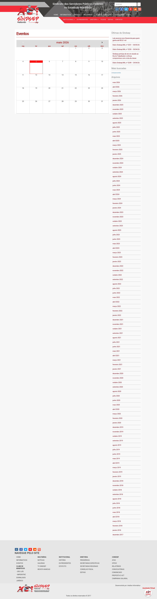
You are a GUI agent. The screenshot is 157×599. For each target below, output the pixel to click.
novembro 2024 (118, 163)
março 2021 (117, 360)
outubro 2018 (117, 490)
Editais (110, 19)
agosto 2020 (117, 391)
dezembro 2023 (118, 212)
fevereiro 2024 (117, 203)
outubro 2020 (117, 382)
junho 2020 (116, 400)
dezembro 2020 (118, 373)
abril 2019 (116, 463)
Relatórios (116, 566)
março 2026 (117, 91)
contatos (118, 19)
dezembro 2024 (118, 158)
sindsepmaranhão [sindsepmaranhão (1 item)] (116, 72)
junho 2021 (116, 346)
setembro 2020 (118, 387)
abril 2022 (116, 302)
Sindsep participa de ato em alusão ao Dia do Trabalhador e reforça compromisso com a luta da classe (126, 56)
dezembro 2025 (118, 105)
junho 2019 (116, 454)
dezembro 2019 (118, 427)
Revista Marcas (44, 569)
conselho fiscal (86, 569)
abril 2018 (116, 517)
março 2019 (117, 467)
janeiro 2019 (117, 476)
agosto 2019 (117, 445)
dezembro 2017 (118, 535)
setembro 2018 (118, 494)
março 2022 (117, 306)
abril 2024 (116, 194)
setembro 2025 (118, 118)
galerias (41, 563)
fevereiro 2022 (117, 311)
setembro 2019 (118, 441)
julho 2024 (116, 181)
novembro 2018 (118, 485)
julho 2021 (116, 342)
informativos (65, 15)
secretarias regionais (89, 566)
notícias (41, 560)
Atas (114, 560)
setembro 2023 (118, 226)
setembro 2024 (118, 172)
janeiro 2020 (117, 423)
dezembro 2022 (118, 266)
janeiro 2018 (117, 530)
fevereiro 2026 (117, 96)
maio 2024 (116, 190)
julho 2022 (116, 288)
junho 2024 (116, 185)
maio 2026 (116, 82)
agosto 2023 (117, 230)
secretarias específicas (89, 563)
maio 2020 (116, 405)
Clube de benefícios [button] (104, 15)
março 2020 (117, 414)
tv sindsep (42, 566)
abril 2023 (116, 248)
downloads (119, 15)
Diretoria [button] (94, 19)
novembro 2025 (118, 109)
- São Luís (20, 571)
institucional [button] (69, 19)
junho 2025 (116, 132)
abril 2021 (116, 355)
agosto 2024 (117, 176)
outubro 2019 (117, 436)
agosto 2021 (117, 338)
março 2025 (117, 145)
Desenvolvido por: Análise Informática (128, 585)
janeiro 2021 (117, 369)
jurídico (19, 581)
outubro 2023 (117, 221)
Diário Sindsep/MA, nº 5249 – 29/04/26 (126, 63)
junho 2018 (116, 508)
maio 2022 (116, 297)
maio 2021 (116, 351)
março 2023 (117, 252)
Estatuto (62, 566)
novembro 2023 (118, 217)
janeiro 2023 (117, 261)
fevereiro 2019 (117, 472)
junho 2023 (116, 239)
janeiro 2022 (117, 315)
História (62, 560)
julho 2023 (116, 235)
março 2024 (117, 199)
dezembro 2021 (118, 320)
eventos (19, 563)
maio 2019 (116, 458)
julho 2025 (116, 127)
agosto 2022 (117, 284)
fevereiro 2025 (117, 149)
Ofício (114, 563)
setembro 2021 (118, 333)
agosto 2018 (117, 499)
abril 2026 (116, 87)
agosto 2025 (117, 123)
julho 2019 (116, 449)
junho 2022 (116, 293)
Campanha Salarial (120, 578)
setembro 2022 (118, 279)
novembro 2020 (118, 378)
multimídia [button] (88, 15)
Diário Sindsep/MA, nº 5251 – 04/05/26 (126, 45)
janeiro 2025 (117, 154)
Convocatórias (118, 569)
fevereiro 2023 (117, 257)
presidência (85, 560)
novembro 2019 (118, 432)
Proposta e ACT (118, 575)
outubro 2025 (117, 114)
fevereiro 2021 (117, 364)
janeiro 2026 (117, 100)
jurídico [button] (77, 15)
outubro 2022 (117, 275)
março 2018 (117, 521)
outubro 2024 (117, 167)
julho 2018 (116, 503)
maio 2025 (116, 136)
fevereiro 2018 (117, 526)
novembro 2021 (118, 324)
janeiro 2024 (117, 208)
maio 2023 (116, 244)
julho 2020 (116, 396)
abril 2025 (116, 141)
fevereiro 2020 (117, 418)
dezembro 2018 (118, 481)
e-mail (128, 15)
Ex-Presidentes (82, 19)
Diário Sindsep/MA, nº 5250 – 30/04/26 (126, 49)
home (56, 15)
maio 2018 (116, 512)
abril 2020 (116, 409)
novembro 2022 (118, 270)
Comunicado (117, 572)
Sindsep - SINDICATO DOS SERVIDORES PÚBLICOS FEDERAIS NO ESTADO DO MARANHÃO (34, 13)
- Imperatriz (21, 574)
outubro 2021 (117, 329)
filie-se (103, 19)
